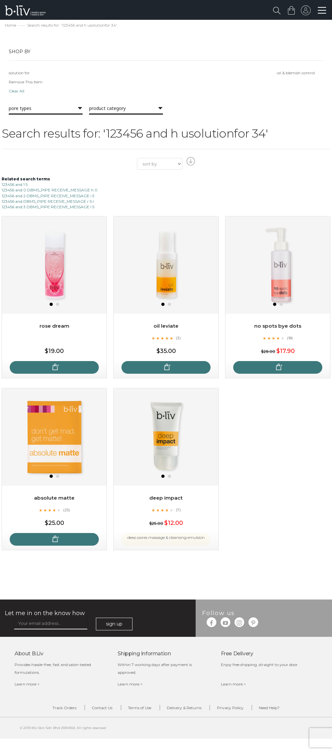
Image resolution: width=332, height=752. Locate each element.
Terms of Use (137, 709)
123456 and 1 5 (15, 185)
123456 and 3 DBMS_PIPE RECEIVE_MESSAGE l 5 (48, 207)
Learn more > (27, 685)
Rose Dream (54, 327)
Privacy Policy (237, 709)
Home (10, 26)
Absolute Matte (54, 499)
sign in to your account (305, 12)
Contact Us (95, 709)
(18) (290, 338)
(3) (178, 338)
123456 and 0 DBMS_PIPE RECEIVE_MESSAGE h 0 (49, 190)
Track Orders (52, 709)
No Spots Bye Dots (278, 327)
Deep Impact (166, 499)
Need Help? (281, 709)
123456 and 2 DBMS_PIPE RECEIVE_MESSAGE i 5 (48, 196)
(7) (178, 510)
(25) (66, 510)
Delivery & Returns (186, 709)
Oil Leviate (166, 327)
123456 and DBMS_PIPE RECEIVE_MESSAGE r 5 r (48, 202)
